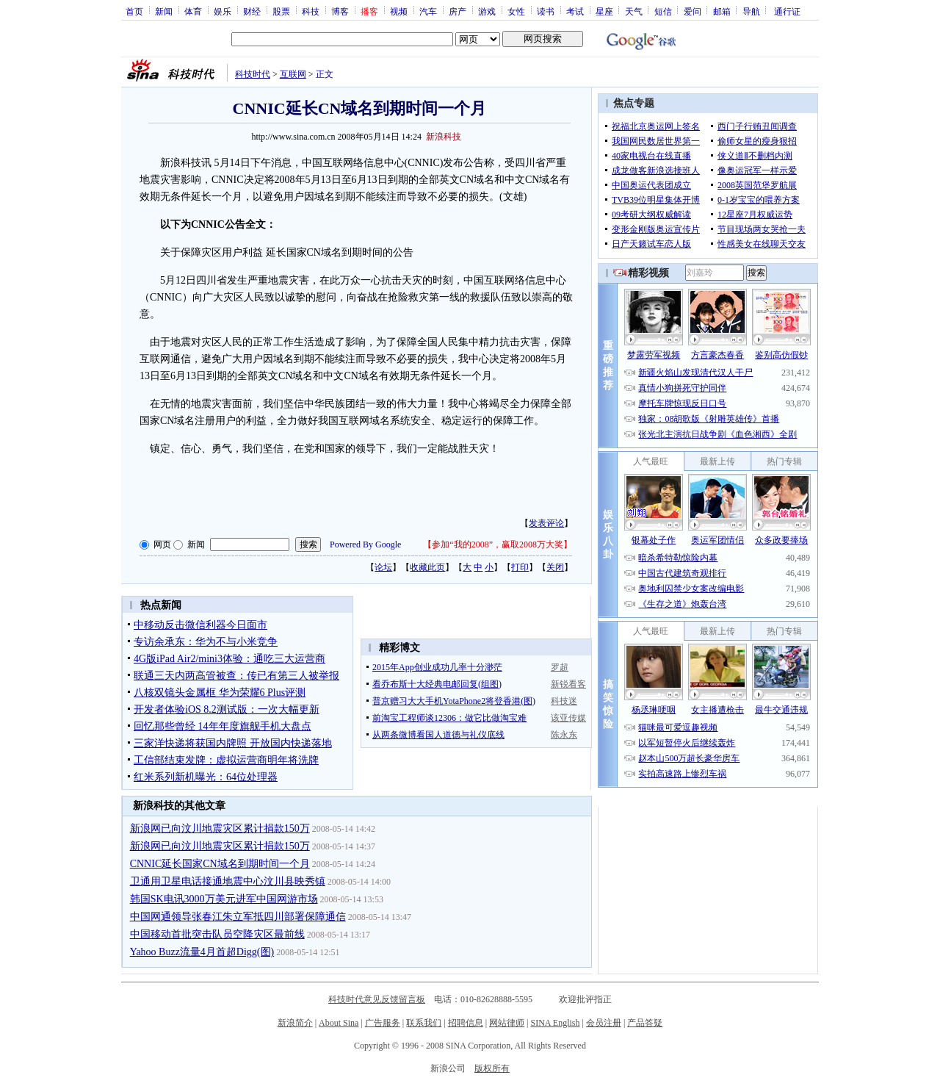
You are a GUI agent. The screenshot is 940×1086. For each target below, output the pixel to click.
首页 (134, 11)
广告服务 (382, 1023)
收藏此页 (427, 567)
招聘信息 (465, 1023)
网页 (162, 544)
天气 (634, 11)
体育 (193, 11)
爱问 (692, 11)
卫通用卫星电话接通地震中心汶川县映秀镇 (227, 881)
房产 (457, 11)
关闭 (555, 567)
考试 (575, 11)
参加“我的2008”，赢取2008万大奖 (497, 544)
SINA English (554, 1023)
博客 (340, 11)
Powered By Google (365, 544)
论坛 (383, 567)
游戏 (487, 11)
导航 (751, 11)
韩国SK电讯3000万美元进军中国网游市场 (224, 899)
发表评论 (546, 523)
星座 (604, 11)
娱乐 (222, 11)
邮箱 (722, 11)
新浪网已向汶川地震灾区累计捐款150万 (220, 828)
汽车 (428, 11)
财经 (252, 11)
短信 (663, 11)
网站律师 (506, 1023)
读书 (545, 11)
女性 (516, 11)
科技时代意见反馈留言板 (376, 999)
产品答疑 (644, 1023)
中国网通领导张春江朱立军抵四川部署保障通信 (238, 916)
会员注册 (603, 1023)
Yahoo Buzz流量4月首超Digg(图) (202, 951)
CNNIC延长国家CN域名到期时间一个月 (220, 863)
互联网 (293, 74)
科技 (310, 11)
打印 (520, 567)
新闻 (164, 11)
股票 (281, 11)
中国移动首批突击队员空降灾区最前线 (217, 934)
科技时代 (252, 74)
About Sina (338, 1023)
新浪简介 (295, 1023)
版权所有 (492, 1068)
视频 (399, 11)
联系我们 (423, 1023)
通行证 (787, 11)
